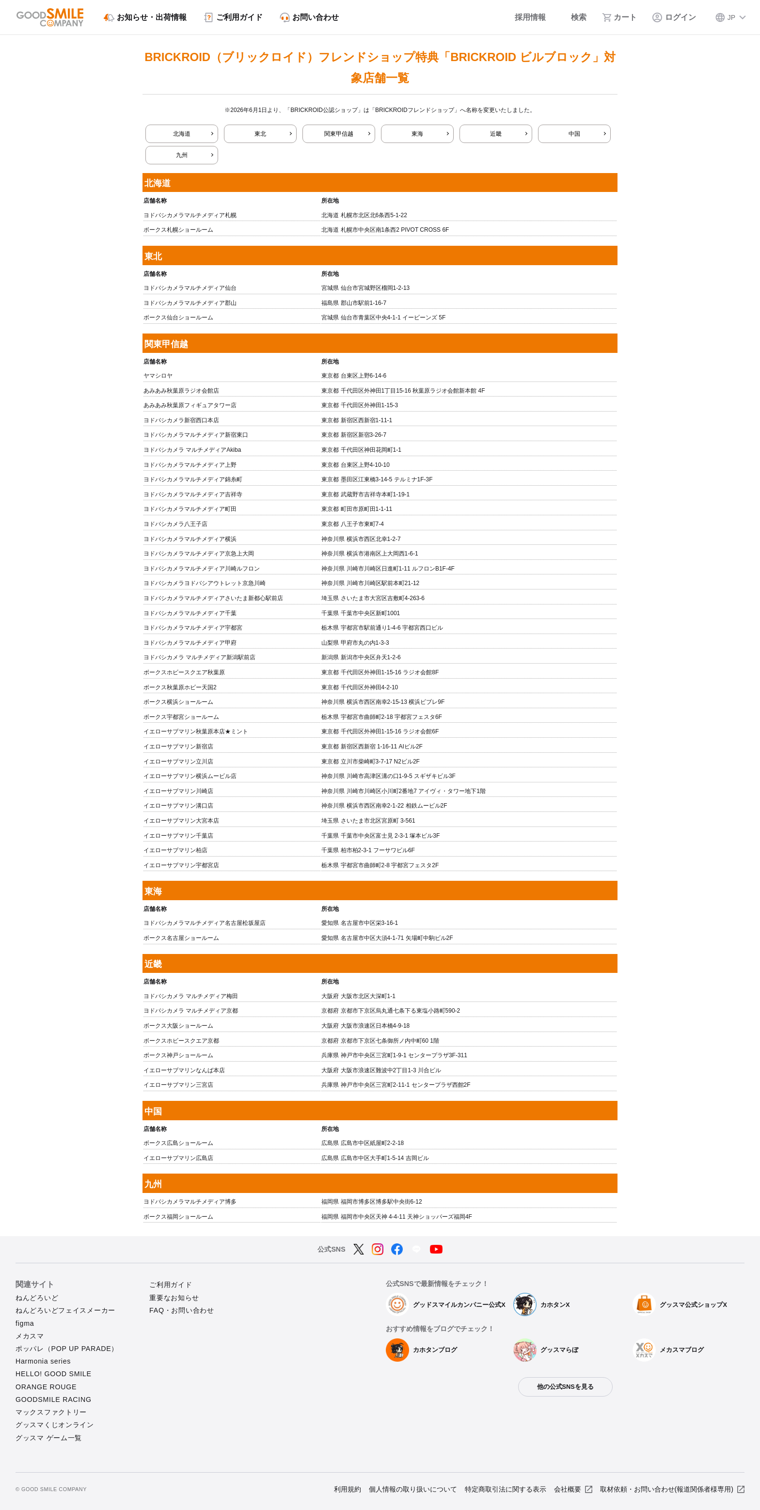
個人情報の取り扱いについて (413, 1489)
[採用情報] (524, 17)
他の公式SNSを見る (565, 1386)
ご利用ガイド (170, 1284)
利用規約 (347, 1489)
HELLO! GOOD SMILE (54, 1374)
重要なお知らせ (174, 1298)
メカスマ (30, 1336)
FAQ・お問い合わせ (181, 1310)
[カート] (619, 17)
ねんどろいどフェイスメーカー (65, 1310)
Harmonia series (43, 1361)
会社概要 (567, 1489)
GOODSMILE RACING (54, 1399)
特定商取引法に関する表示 (505, 1489)
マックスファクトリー (51, 1412)
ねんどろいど (37, 1298)
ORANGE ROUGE (46, 1387)
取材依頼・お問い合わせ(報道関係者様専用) (666, 1489)
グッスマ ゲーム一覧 (49, 1438)
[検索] (573, 17)
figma (25, 1323)
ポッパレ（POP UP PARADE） (67, 1348)
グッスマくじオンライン (55, 1425)
